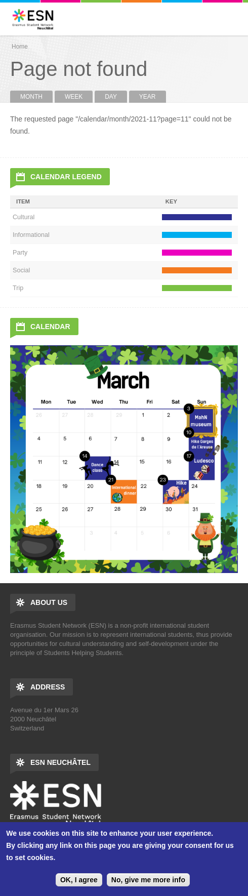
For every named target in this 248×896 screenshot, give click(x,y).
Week (73, 96)
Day (111, 96)
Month (36, 96)
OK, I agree (79, 880)
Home (20, 46)
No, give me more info (148, 880)
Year (147, 96)
